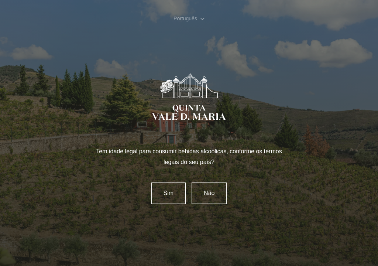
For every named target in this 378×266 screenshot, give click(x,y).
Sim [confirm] (169, 193)
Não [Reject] (209, 193)
